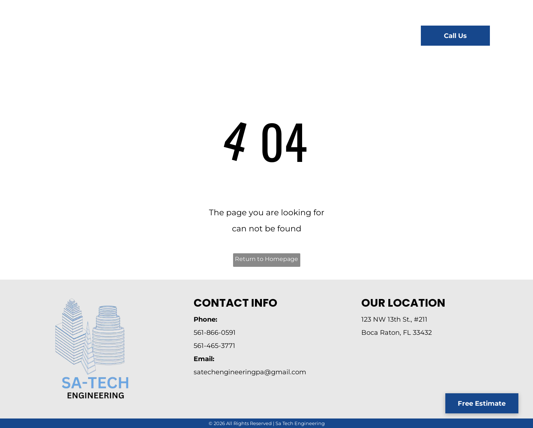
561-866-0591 (215, 333)
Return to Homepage (266, 258)
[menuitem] (175, 36)
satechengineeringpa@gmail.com (250, 372)
